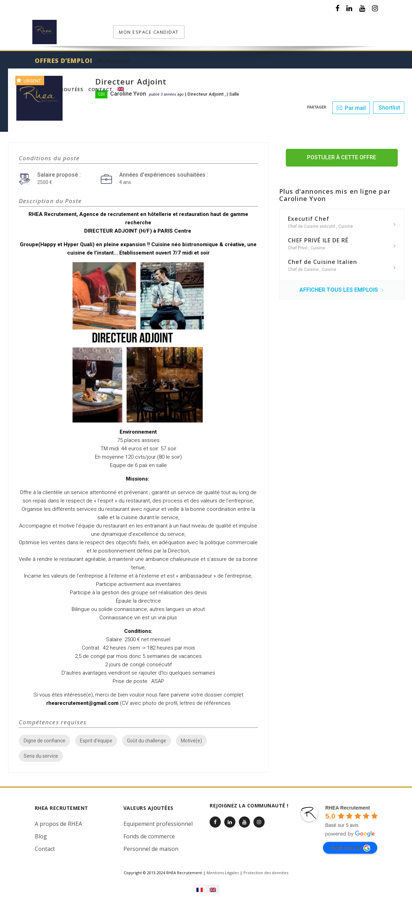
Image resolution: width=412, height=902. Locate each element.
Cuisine (345, 222)
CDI (101, 90)
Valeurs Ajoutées (231, 28)
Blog (41, 832)
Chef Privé (298, 243)
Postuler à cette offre (341, 153)
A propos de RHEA (58, 819)
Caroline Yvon (128, 89)
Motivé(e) (191, 736)
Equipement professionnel (158, 819)
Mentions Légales (223, 868)
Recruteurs (185, 28)
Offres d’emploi (135, 28)
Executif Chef (308, 214)
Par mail (351, 103)
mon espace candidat (344, 28)
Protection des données (265, 868)
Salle (234, 89)
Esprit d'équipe (96, 736)
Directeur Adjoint (206, 89)
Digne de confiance (44, 736)
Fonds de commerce (149, 832)
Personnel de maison (150, 844)
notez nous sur (350, 843)
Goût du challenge (146, 736)
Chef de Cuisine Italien (322, 257)
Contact (272, 28)
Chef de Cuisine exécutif (312, 222)
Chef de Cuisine (304, 265)
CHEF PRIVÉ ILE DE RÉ (318, 236)
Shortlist (388, 103)
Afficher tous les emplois (341, 285)
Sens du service (41, 752)
